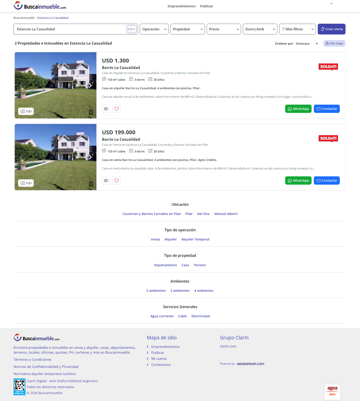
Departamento (165, 265)
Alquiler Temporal (195, 239)
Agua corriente (162, 316)
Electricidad (200, 316)
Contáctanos (161, 364)
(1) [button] (130, 29)
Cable (182, 316)
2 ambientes (180, 290)
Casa (185, 265)
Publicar (206, 6)
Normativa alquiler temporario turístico (45, 373)
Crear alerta (331, 29)
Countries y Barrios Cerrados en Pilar (152, 213)
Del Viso (203, 213)
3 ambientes (156, 290)
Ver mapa (334, 43)
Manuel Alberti (226, 213)
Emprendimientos (182, 6)
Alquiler (171, 239)
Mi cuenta (159, 358)
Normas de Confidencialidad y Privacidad (46, 366)
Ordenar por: (284, 44)
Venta (155, 239)
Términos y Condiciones (32, 359)
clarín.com (228, 346)
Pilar (189, 213)
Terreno (200, 265)
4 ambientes (204, 290)
